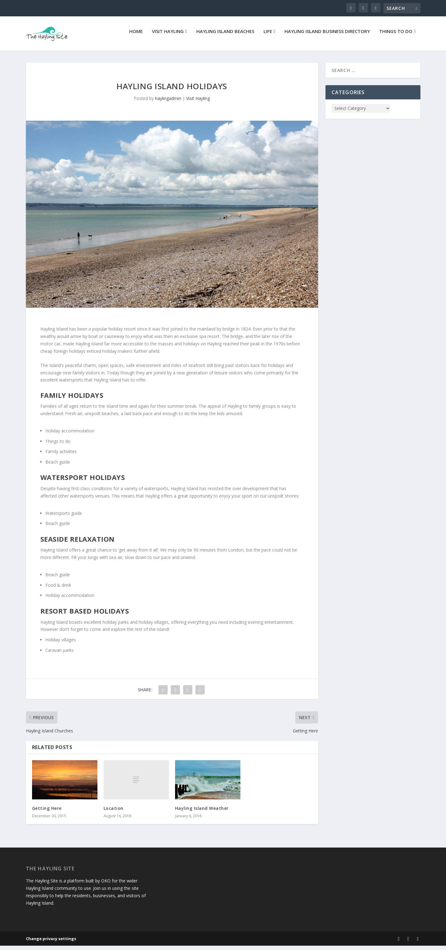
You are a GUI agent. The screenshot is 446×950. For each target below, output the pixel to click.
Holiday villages (60, 644)
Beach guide (57, 466)
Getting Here (47, 812)
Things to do (58, 445)
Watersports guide (63, 517)
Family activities (61, 456)
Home (136, 36)
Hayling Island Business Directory (327, 36)
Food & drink (58, 589)
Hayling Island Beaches (225, 36)
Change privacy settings (51, 943)
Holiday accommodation (69, 435)
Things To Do (395, 36)
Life (268, 36)
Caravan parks (59, 654)
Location (114, 812)
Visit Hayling (168, 36)
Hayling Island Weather (202, 812)
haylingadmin (168, 103)
